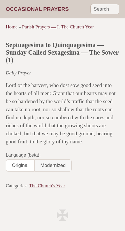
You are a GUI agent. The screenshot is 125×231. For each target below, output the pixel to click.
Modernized (53, 165)
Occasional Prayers (37, 9)
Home (12, 27)
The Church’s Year (47, 185)
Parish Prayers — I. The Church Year (58, 27)
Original (20, 165)
